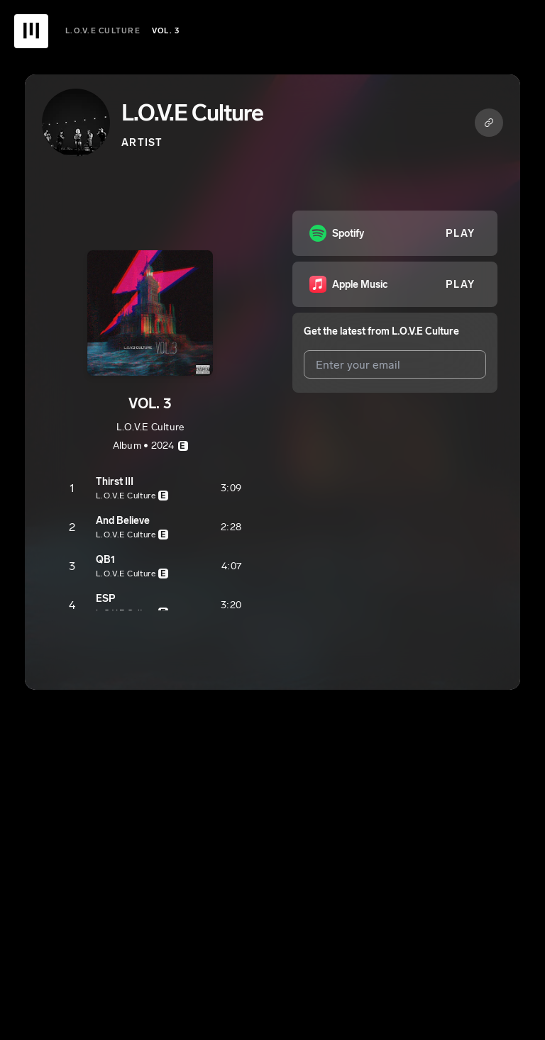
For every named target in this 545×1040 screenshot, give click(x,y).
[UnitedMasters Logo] (31, 31)
